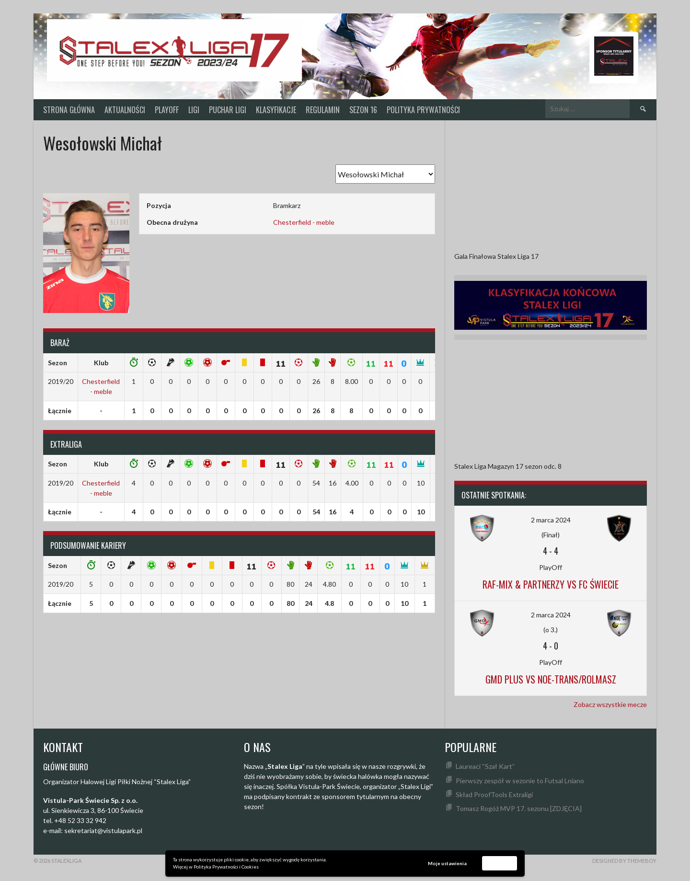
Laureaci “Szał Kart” (485, 766)
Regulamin (323, 110)
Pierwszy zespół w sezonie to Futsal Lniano (520, 781)
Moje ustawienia (447, 863)
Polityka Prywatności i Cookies (226, 866)
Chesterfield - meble (303, 222)
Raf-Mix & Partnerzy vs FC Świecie (551, 584)
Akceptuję (499, 863)
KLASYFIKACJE (276, 110)
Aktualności (124, 110)
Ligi (193, 110)
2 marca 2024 (551, 520)
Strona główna (69, 110)
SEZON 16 (363, 110)
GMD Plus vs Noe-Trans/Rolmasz (550, 679)
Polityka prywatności (423, 110)
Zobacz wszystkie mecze (610, 704)
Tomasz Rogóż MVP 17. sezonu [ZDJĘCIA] (519, 808)
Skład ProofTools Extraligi (494, 794)
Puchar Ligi (227, 110)
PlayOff (167, 110)
